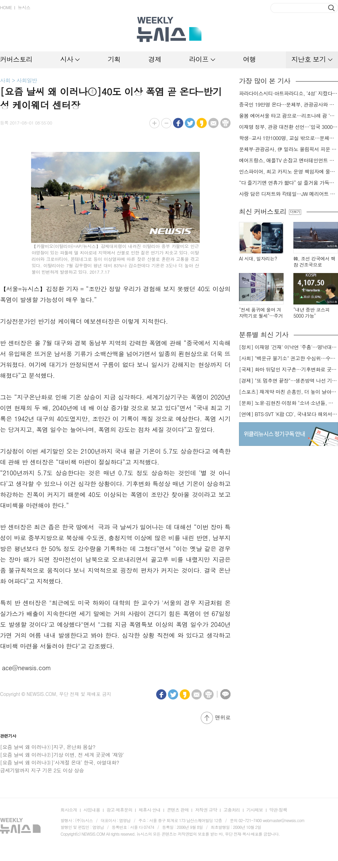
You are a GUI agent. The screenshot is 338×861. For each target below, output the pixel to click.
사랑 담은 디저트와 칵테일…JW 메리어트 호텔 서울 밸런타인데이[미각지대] (288, 194)
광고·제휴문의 (119, 810)
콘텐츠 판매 (178, 810)
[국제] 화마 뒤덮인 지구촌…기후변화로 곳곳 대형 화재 (288, 369)
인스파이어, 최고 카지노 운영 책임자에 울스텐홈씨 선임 (288, 171)
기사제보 (254, 810)
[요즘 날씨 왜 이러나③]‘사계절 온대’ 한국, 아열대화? (59, 762)
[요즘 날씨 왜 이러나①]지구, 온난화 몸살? (47, 746)
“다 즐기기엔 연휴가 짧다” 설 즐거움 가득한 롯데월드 (288, 183)
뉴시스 (24, 7)
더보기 (295, 211)
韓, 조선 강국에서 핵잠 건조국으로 (314, 261)
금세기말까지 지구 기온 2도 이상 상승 (42, 770)
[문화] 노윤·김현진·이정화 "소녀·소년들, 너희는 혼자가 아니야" (288, 403)
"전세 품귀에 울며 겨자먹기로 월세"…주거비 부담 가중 (261, 313)
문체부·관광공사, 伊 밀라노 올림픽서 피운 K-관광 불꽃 (288, 149)
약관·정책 (278, 810)
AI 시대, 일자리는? (258, 258)
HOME (6, 7)
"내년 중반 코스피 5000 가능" (311, 313)
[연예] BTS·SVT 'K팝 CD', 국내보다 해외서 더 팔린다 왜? (288, 414)
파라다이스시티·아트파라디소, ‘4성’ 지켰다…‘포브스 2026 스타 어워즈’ (288, 93)
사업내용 (91, 810)
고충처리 (231, 810)
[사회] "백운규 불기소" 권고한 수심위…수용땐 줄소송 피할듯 (288, 358)
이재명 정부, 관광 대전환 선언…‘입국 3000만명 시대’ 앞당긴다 (288, 127)
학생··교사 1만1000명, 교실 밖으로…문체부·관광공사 (288, 138)
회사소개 (69, 810)
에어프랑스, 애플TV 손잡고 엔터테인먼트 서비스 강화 (288, 160)
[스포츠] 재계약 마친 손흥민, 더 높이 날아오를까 (288, 392)
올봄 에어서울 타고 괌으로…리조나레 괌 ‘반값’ (288, 116)
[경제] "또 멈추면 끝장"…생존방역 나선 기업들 (288, 381)
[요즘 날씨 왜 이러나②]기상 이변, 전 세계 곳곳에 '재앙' (62, 754)
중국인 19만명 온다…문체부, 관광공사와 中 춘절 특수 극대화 (288, 104)
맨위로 (223, 717)
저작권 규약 (206, 810)
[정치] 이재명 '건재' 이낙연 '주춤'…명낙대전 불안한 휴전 (288, 347)
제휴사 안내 (150, 810)
